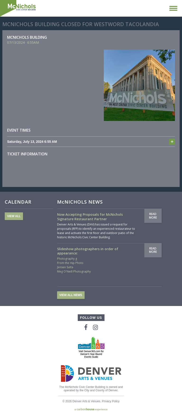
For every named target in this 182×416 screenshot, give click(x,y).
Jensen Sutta (65, 267)
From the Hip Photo (70, 263)
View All (14, 216)
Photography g (67, 259)
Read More (153, 215)
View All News (70, 295)
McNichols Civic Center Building (18, 8)
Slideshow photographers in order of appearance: (87, 251)
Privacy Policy (111, 401)
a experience (91, 409)
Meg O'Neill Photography (74, 271)
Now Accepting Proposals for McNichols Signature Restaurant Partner (90, 216)
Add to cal (172, 142)
